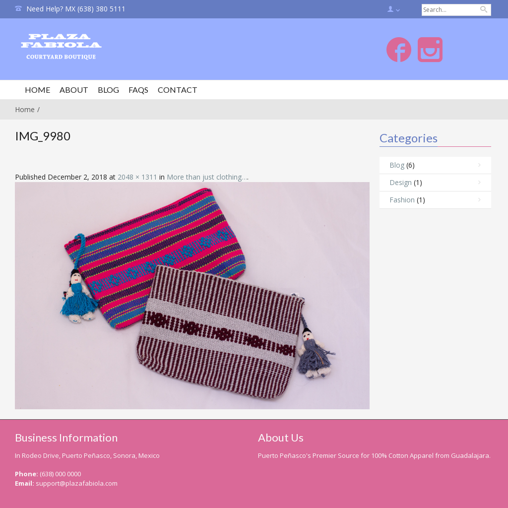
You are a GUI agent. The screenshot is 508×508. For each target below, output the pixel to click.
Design (400, 182)
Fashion (402, 199)
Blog (396, 165)
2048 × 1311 (137, 177)
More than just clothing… (207, 177)
